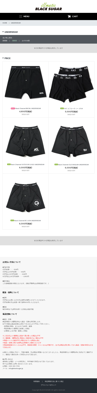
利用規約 (37, 381)
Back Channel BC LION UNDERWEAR (25, 221)
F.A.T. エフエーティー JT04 (71, 109)
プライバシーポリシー (48, 385)
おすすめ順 (26, 41)
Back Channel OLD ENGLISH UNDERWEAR (71, 165)
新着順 (5, 41)
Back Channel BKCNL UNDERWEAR (25, 108)
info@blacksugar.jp (16, 368)
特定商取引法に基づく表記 (54, 381)
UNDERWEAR (16, 23)
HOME (5, 23)
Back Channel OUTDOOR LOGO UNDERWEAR (25, 165)
